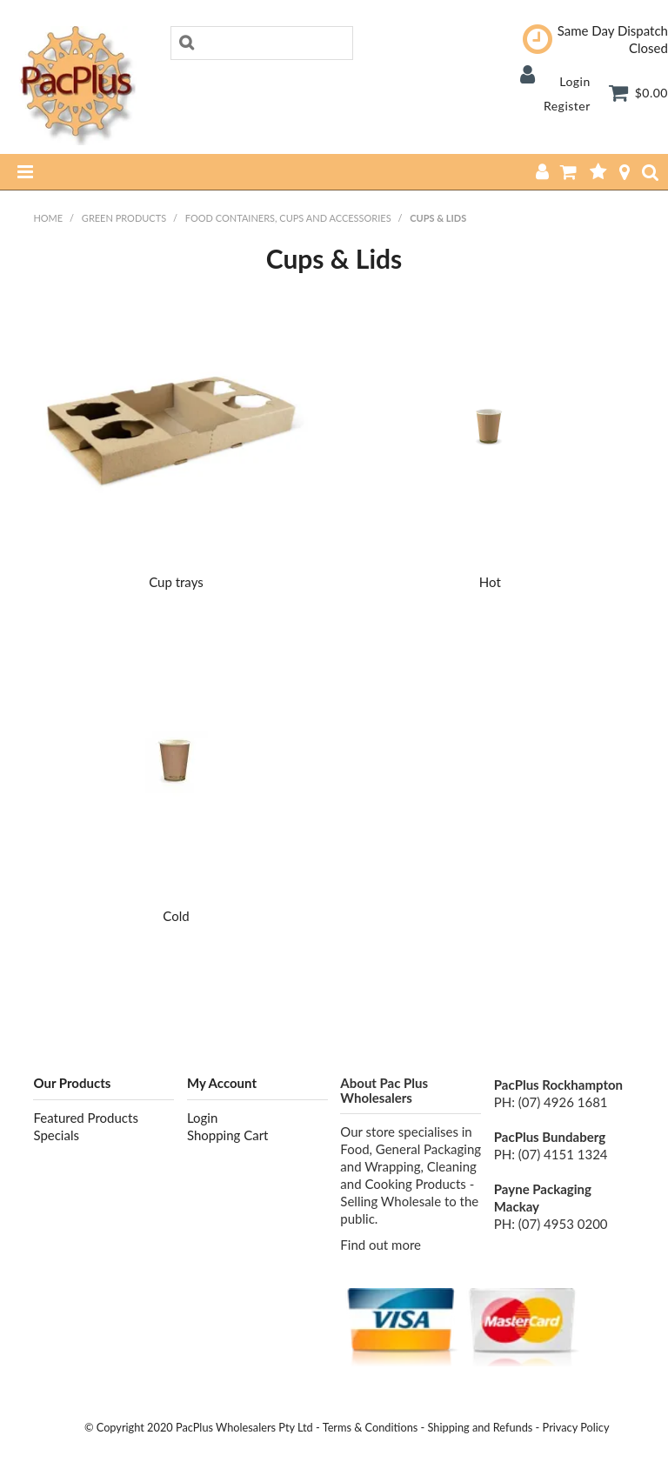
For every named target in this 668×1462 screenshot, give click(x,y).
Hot (490, 582)
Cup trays (176, 582)
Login (575, 81)
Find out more (380, 1244)
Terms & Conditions (370, 1427)
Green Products (124, 218)
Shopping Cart (228, 1135)
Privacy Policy (576, 1427)
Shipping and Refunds (480, 1427)
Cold (176, 916)
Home (48, 218)
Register (567, 105)
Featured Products (85, 1117)
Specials (56, 1135)
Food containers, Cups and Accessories (288, 218)
